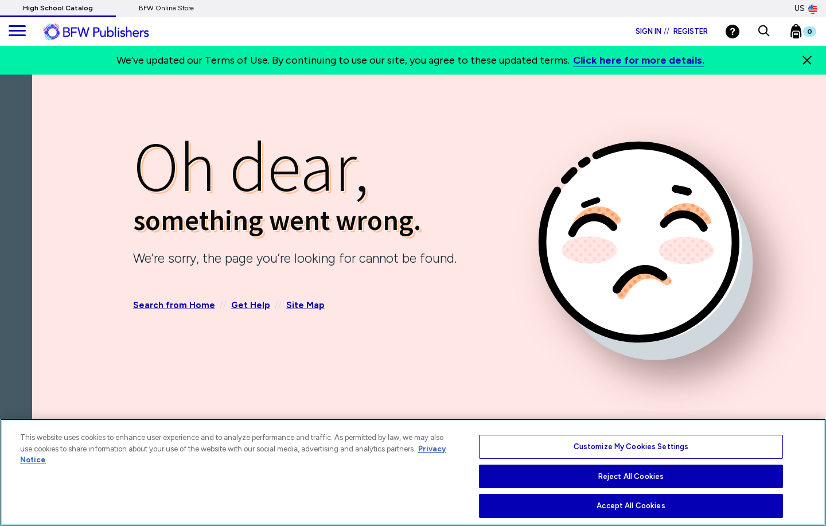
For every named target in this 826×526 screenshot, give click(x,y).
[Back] (19, 143)
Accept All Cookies (631, 505)
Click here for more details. (638, 60)
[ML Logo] (109, 32)
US (805, 8)
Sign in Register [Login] (672, 31)
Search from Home (174, 305)
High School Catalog (58, 8)
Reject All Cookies (631, 476)
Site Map (305, 305)
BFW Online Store (166, 8)
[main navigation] (17, 31)
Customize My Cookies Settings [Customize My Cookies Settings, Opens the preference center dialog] (631, 446)
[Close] (807, 60)
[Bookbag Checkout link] (810, 34)
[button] (764, 31)
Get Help (250, 305)
